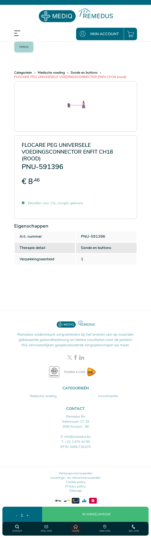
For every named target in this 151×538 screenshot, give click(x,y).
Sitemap (75, 490)
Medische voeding (43, 396)
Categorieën (75, 388)
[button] (95, 521)
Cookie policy (75, 482)
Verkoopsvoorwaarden (75, 473)
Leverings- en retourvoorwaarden (75, 477)
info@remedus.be (77, 436)
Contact (75, 408)
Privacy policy (75, 486)
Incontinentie (108, 396)
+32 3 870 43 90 (77, 442)
